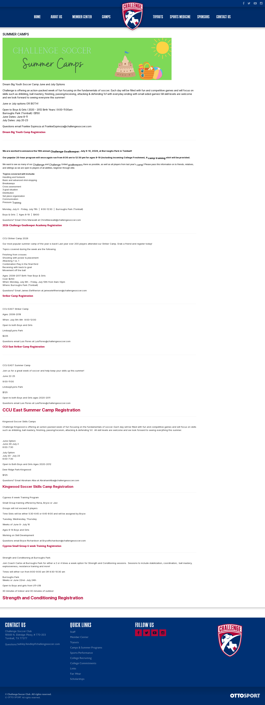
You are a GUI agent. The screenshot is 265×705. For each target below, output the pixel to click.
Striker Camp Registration (18, 296)
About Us (56, 17)
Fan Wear (75, 674)
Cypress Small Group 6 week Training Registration (32, 546)
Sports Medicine (180, 17)
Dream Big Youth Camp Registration (24, 132)
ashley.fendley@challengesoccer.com (39, 644)
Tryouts (158, 17)
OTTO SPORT (14, 698)
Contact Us (223, 17)
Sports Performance (81, 653)
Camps (106, 17)
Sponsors (203, 17)
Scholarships (77, 679)
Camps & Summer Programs (86, 648)
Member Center (82, 17)
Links (73, 669)
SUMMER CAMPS (16, 35)
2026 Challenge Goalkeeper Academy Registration (32, 225)
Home (37, 17)
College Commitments (83, 663)
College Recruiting (81, 658)
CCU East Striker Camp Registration (24, 347)
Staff (72, 632)
